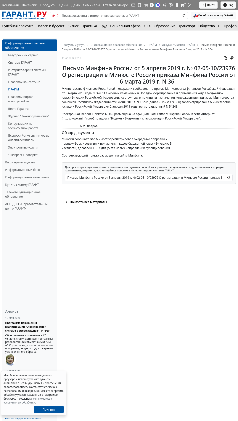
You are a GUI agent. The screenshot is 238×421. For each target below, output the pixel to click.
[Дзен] (152, 5)
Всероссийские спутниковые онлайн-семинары (28, 137)
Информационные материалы (27, 177)
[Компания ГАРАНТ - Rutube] (183, 5)
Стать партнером (117, 5)
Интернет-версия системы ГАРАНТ (27, 72)
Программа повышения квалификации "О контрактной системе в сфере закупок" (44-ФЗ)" (27, 326)
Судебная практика (17, 26)
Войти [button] (208, 5)
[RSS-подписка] (189, 5)
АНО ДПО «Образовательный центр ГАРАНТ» (26, 206)
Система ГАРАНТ (20, 62)
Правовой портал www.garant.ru (20, 99)
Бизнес (73, 26)
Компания (10, 5)
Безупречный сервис (23, 55)
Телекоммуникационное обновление (23, 194)
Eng (228, 5)
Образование (165, 26)
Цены (63, 5)
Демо (75, 5)
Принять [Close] (49, 409)
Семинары (91, 5)
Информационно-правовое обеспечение (25, 45)
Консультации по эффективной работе (23, 126)
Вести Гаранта (18, 109)
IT (219, 26)
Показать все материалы (85, 202)
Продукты (48, 5)
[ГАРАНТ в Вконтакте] (146, 5)
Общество (206, 26)
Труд (103, 26)
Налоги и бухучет (50, 26)
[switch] (55, 15)
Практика (89, 26)
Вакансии (29, 5)
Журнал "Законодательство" (28, 116)
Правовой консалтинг (24, 82)
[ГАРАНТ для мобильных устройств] (139, 5)
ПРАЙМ (13, 89)
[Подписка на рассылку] (133, 5)
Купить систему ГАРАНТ (22, 185)
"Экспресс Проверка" (23, 155)
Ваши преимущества (20, 162)
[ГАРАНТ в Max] (157, 5)
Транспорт (186, 26)
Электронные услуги (23, 147)
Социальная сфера (125, 26)
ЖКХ (147, 26)
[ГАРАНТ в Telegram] (164, 5)
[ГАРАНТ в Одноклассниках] (177, 5)
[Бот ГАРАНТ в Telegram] (170, 5)
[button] (213, 15)
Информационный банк (22, 170)
